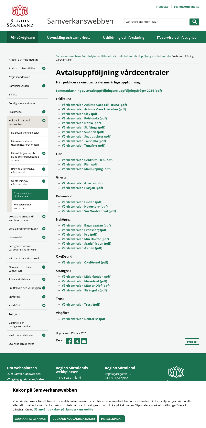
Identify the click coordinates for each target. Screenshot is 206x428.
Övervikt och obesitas (21, 344)
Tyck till (192, 342)
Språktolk (14, 297)
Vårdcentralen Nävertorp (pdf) (85, 206)
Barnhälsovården (19, 86)
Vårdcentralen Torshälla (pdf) (84, 141)
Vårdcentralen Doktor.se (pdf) (84, 319)
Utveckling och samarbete (69, 37)
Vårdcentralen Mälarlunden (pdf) (86, 276)
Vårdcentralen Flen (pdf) (80, 164)
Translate (162, 6)
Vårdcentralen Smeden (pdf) (83, 132)
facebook (69, 341)
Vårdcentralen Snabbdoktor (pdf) (86, 136)
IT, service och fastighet (176, 37)
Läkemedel (15, 237)
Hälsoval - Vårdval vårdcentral (19, 122)
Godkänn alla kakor (30, 418)
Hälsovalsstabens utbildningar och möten (25, 142)
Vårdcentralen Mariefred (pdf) (84, 281)
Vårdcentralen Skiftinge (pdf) (83, 127)
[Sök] (154, 21)
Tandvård (14, 305)
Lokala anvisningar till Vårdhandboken (21, 218)
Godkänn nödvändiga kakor (73, 418)
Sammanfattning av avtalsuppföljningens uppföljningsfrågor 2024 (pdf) (109, 90)
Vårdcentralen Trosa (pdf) (81, 304)
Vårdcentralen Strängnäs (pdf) (84, 290)
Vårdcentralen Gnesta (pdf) (82, 183)
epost (84, 341)
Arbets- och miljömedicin (23, 59)
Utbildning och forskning (123, 37)
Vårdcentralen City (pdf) (80, 114)
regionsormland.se (186, 6)
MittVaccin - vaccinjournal (24, 258)
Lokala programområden (23, 228)
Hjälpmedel (15, 112)
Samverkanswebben (68, 56)
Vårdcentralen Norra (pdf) (81, 123)
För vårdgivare (22, 37)
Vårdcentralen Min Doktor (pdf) (85, 239)
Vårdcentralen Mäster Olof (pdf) (86, 285)
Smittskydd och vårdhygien (25, 288)
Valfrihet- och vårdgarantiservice (19, 324)
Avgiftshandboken (19, 77)
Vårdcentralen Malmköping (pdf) (86, 169)
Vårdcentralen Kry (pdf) (79, 234)
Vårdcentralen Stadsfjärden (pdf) (86, 243)
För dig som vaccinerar (22, 103)
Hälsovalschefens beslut (25, 132)
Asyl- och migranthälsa (22, 68)
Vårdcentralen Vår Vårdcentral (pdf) (89, 211)
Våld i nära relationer (21, 335)
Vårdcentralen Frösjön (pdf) (82, 188)
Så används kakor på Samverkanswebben (64, 409)
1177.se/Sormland (69, 377)
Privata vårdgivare (19, 279)
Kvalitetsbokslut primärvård (22, 206)
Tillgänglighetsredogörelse (26, 379)
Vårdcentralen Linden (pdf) (82, 202)
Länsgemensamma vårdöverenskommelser (23, 247)
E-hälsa (13, 94)
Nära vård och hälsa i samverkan (21, 268)
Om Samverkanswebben (24, 374)
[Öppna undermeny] (42, 68)
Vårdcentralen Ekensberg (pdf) (84, 230)
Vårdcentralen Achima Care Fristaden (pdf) (94, 109)
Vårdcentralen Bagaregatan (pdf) (86, 225)
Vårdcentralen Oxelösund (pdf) (85, 262)
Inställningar (112, 418)
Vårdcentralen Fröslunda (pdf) (84, 118)
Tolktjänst (14, 314)
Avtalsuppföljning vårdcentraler (23, 194)
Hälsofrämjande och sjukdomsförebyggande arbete (25, 156)
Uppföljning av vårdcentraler (19, 182)
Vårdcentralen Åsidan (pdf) (82, 248)
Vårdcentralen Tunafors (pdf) (83, 145)
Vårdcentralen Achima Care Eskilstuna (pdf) (94, 105)
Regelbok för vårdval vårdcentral (23, 170)
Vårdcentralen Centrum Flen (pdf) (87, 160)
